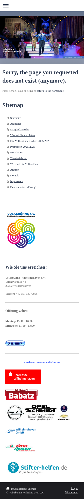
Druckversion (16, 488)
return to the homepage (50, 90)
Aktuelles (15, 123)
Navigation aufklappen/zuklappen (42, 5)
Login (74, 488)
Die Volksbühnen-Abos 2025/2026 (30, 141)
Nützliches (16, 152)
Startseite (15, 117)
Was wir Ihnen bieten (22, 135)
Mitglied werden (19, 129)
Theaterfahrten (18, 158)
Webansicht (71, 492)
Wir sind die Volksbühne (24, 164)
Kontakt (15, 175)
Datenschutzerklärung (22, 187)
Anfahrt (14, 169)
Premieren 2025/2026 (22, 146)
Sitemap (32, 488)
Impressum (16, 181)
